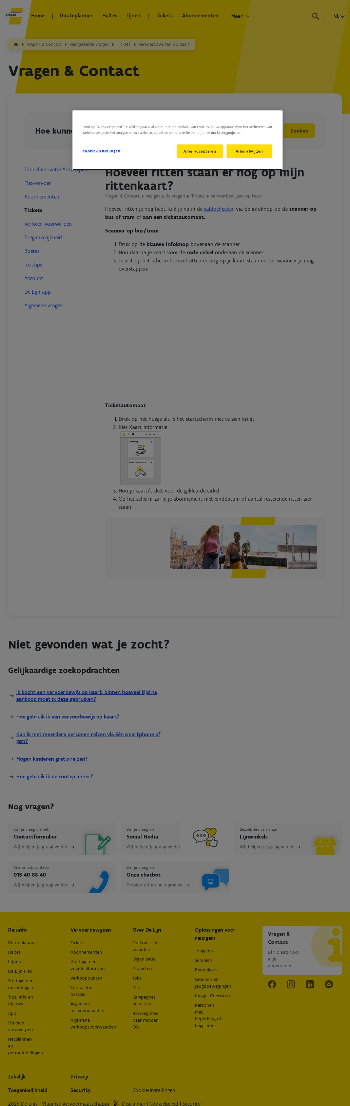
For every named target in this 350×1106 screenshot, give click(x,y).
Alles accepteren (198, 151)
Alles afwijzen (249, 151)
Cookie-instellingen (101, 151)
